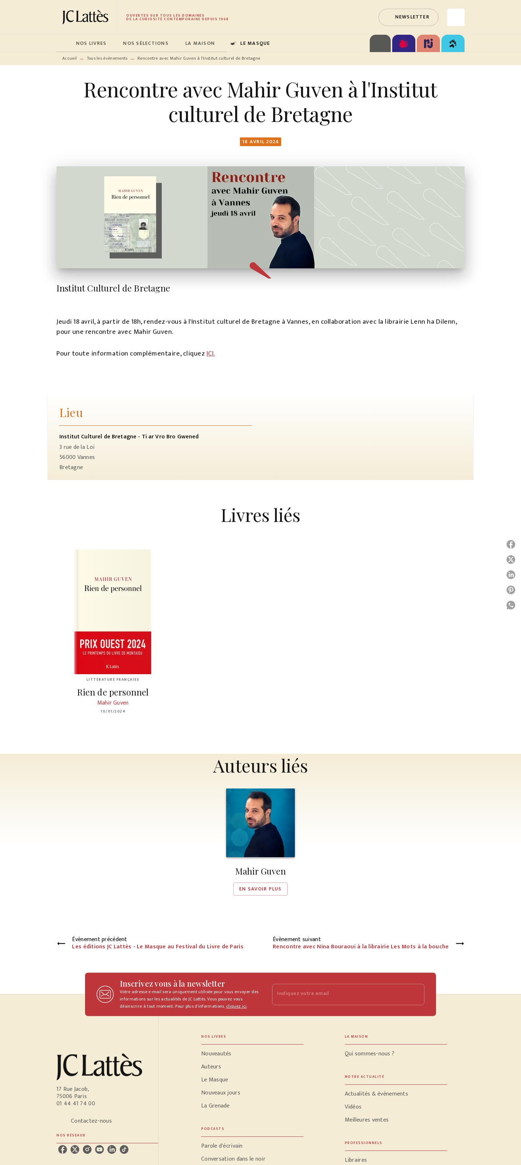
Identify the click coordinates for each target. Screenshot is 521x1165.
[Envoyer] (415, 994)
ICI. (211, 353)
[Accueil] (86, 17)
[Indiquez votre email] (339, 994)
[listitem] (62, 1149)
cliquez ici (236, 1006)
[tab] (64, 43)
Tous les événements (107, 58)
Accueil (69, 58)
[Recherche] (456, 17)
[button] (408, 17)
